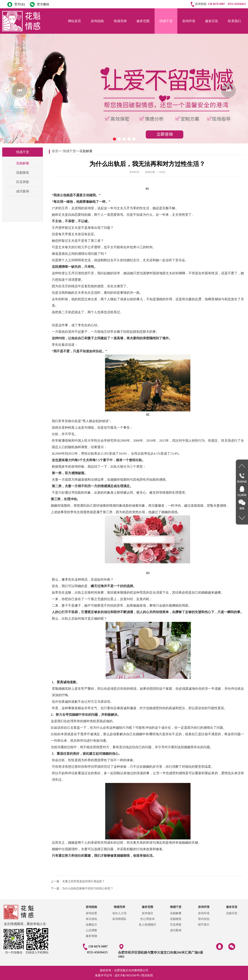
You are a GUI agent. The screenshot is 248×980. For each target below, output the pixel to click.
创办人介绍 (119, 913)
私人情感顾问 (147, 924)
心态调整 (91, 930)
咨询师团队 (119, 918)
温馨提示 (91, 924)
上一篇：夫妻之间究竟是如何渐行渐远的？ (78, 881)
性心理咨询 (147, 918)
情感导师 (120, 21)
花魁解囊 (22, 163)
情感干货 (165, 21)
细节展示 (203, 924)
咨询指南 (97, 21)
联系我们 (234, 21)
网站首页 (74, 21)
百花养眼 (22, 182)
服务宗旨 (211, 21)
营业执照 (147, 975)
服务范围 (142, 21)
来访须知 (91, 918)
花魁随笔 (22, 172)
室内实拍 (203, 918)
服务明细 (91, 936)
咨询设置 (91, 913)
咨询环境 (188, 21)
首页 (55, 151)
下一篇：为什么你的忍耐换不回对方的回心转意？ (82, 888)
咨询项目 (147, 913)
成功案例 (22, 191)
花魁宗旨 (231, 913)
